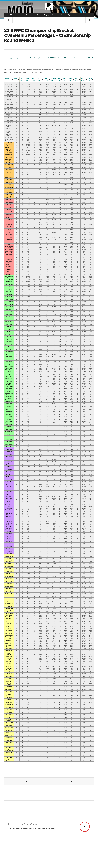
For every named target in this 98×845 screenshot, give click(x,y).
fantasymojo (20, 45)
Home (7, 15)
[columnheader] (9, 79)
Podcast (39, 15)
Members (56, 15)
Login (63, 15)
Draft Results (35, 45)
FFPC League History (17, 15)
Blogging (47, 15)
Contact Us (77, 15)
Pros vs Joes (30, 15)
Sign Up (70, 15)
